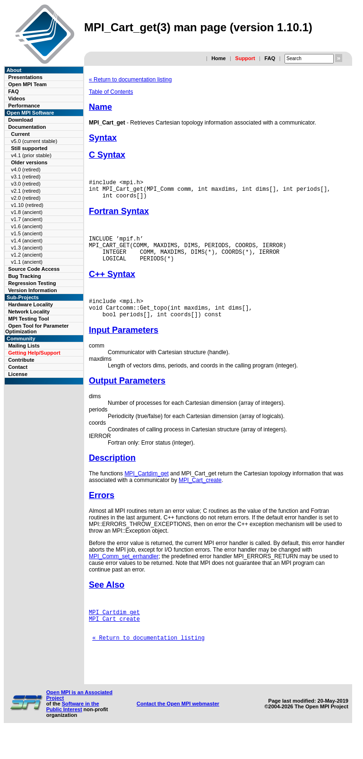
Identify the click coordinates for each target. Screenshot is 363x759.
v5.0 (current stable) (34, 141)
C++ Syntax (112, 284)
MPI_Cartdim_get (146, 487)
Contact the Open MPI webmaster (178, 729)
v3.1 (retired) (25, 176)
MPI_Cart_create (200, 494)
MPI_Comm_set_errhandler (123, 570)
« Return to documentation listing (130, 79)
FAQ (270, 58)
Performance (24, 105)
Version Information (32, 290)
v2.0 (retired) (25, 198)
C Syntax (107, 155)
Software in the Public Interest (72, 732)
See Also (106, 599)
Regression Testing (32, 283)
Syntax (103, 138)
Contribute (21, 360)
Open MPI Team (27, 84)
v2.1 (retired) (25, 191)
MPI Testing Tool (28, 318)
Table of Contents (111, 92)
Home (218, 58)
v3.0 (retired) (25, 184)
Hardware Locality (30, 304)
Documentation (27, 127)
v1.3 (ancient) (27, 247)
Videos (16, 98)
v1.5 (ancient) (27, 233)
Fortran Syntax (119, 215)
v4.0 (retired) (25, 169)
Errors (101, 509)
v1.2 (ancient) (27, 255)
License (17, 374)
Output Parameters (127, 395)
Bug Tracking (24, 276)
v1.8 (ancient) (27, 212)
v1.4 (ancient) (27, 240)
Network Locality (29, 311)
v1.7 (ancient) (27, 219)
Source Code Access (34, 269)
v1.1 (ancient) (27, 262)
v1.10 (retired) (27, 205)
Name (100, 107)
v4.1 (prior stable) (31, 155)
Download (20, 120)
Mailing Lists (24, 345)
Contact (17, 367)
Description (112, 472)
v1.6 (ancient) (27, 226)
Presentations (25, 77)
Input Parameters (123, 344)
